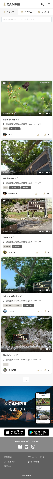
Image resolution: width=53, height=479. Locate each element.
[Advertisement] (26, 49)
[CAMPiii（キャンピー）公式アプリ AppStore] (15, 432)
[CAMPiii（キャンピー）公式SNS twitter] (26, 447)
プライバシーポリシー (37, 457)
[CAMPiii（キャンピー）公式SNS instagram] (33, 447)
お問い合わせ (33, 462)
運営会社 (8, 466)
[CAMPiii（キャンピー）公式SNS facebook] (20, 447)
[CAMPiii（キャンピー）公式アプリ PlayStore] (39, 432)
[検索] (42, 4)
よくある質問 (9, 462)
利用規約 (8, 457)
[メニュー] (49, 4)
